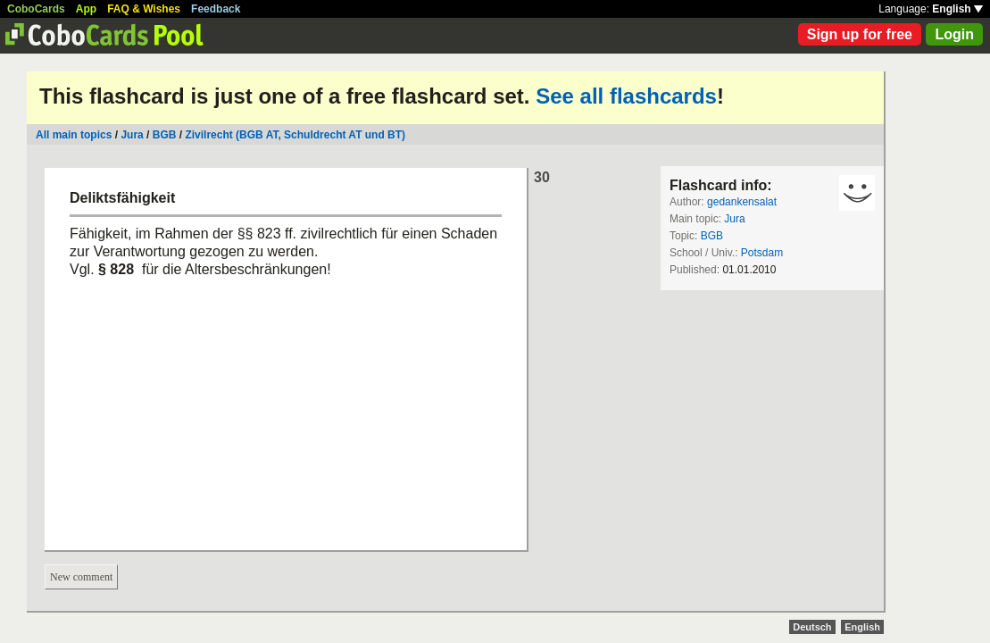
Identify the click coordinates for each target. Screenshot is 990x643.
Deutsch (812, 627)
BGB (165, 135)
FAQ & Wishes (143, 9)
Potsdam (762, 252)
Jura (132, 135)
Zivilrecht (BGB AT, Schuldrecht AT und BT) (295, 135)
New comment (81, 577)
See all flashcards (626, 96)
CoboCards (36, 9)
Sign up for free (859, 34)
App (86, 9)
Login (954, 34)
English (957, 9)
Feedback (215, 9)
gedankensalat (742, 202)
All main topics (74, 135)
